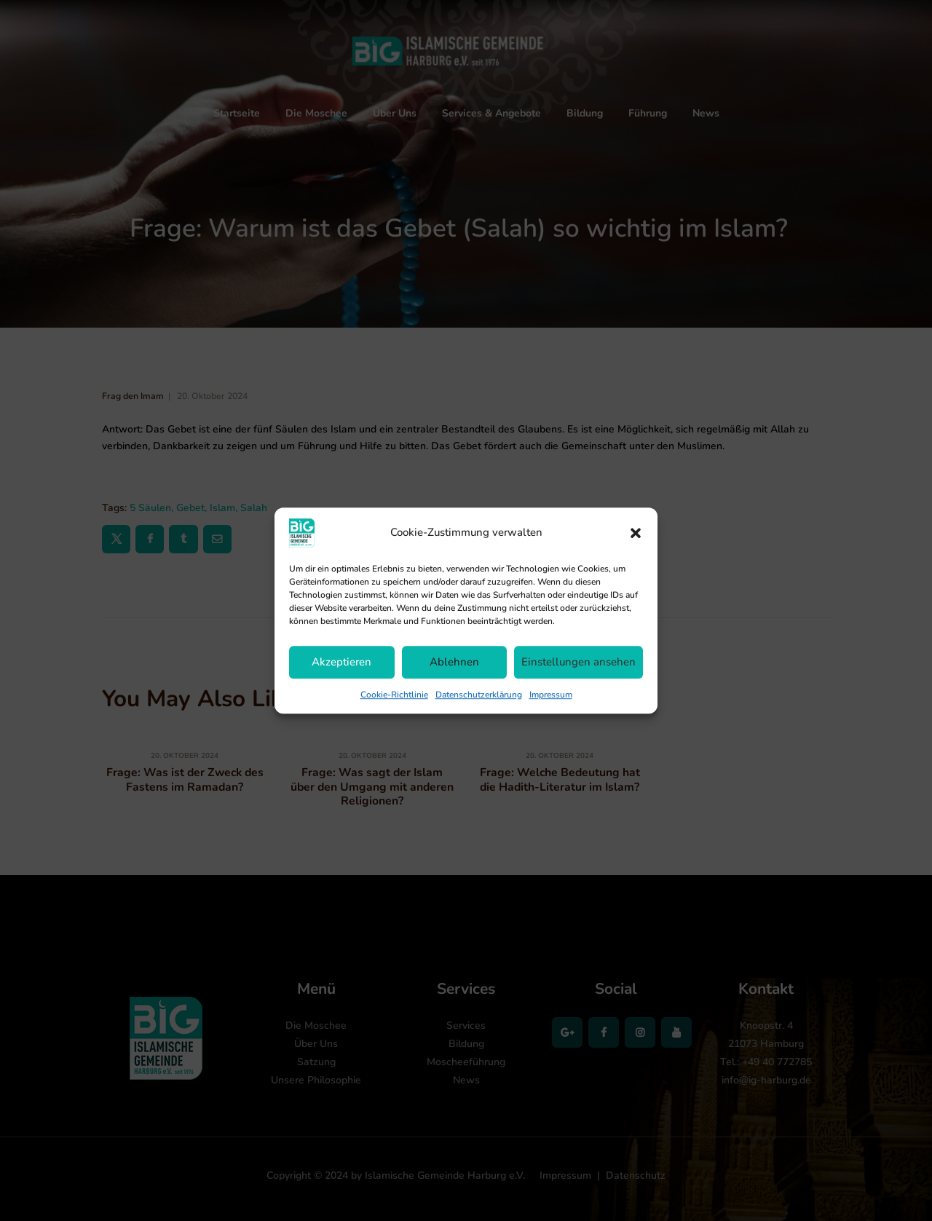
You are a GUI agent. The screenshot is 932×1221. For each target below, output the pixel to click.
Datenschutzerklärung (478, 694)
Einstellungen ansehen (578, 662)
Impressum (550, 694)
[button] (635, 533)
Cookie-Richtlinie (394, 694)
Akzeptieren (341, 662)
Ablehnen (454, 662)
